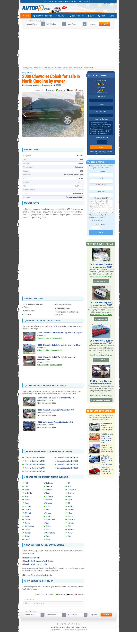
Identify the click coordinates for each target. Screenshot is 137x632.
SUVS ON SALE (100, 318)
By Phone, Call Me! (96, 220)
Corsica (49, 486)
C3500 (27, 516)
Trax (69, 526)
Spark (70, 500)
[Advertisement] (68, 47)
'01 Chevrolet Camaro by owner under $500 (101, 380)
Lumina (48, 516)
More (112, 16)
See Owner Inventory (102, 92)
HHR (47, 510)
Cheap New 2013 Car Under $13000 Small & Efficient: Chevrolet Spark (107, 456)
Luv (47, 523)
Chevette (28, 533)
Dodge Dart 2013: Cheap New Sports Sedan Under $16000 (107, 467)
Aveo (26, 496)
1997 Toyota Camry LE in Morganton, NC (56, 410)
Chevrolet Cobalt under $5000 (35, 471)
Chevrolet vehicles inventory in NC (35, 564)
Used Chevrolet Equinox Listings (101, 314)
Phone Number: (101, 112)
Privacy (78, 627)
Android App (55, 627)
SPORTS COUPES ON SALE (100, 398)
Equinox (49, 500)
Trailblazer (71, 519)
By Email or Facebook (97, 217)
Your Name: (101, 171)
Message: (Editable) (101, 119)
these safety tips (103, 151)
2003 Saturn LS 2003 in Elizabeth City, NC (56, 398)
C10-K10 (28, 506)
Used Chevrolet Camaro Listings (101, 393)
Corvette (49, 490)
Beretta (27, 500)
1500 (26, 483)
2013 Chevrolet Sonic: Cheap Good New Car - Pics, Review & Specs (107, 435)
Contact (83, 627)
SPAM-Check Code (101, 137)
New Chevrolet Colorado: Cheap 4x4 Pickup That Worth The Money (106, 445)
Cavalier (27, 529)
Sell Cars (60, 16)
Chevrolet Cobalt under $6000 (67, 458)
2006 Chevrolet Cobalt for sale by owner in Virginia (60, 333)
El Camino (49, 496)
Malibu (48, 526)
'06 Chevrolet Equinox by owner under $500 (101, 303)
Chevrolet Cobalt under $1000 (35, 458)
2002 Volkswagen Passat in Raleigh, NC (55, 422)
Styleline (71, 506)
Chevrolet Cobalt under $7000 (67, 461)
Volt (69, 536)
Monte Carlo (50, 533)
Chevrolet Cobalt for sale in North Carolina (38, 561)
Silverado (71, 493)
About (68, 627)
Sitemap (62, 627)
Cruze (48, 493)
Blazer (27, 503)
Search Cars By (77, 16)
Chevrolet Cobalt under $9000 (67, 468)
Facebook (51, 90)
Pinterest (80, 90)
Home (26, 16)
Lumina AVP (50, 519)
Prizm (48, 539)
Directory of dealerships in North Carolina (37, 575)
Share (108, 4)
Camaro (27, 519)
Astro (27, 490)
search (104, 24)
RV (69, 483)
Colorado (49, 483)
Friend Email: (101, 191)
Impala (48, 513)
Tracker (70, 516)
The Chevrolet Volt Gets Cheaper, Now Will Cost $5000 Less (107, 424)
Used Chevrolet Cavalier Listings (101, 276)
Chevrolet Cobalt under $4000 (35, 468)
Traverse (71, 523)
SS (69, 503)
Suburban (71, 510)
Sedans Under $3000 (74, 197)
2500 (26, 486)
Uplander (71, 529)
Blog (91, 16)
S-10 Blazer (72, 490)
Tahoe (70, 513)
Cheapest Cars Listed (43, 16)
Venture (70, 533)
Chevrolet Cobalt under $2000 (35, 461)
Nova (48, 536)
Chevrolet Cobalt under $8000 (67, 464)
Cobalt (27, 539)
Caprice (27, 523)
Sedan (79, 156)
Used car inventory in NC (32, 558)
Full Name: (101, 97)
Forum (101, 16)
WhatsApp (61, 90)
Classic (27, 536)
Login (114, 4)
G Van (48, 506)
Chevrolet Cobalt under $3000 (35, 464)
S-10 (69, 486)
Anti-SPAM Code (101, 224)
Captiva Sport (29, 526)
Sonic (70, 496)
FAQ (73, 627)
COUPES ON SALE (100, 358)
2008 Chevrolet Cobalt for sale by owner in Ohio (59, 345)
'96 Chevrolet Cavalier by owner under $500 (101, 340)
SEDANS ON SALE (100, 281)
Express (49, 503)
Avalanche (28, 493)
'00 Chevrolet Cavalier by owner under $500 (101, 265)
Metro (48, 529)
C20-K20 (28, 510)
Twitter (70, 90)
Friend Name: (101, 185)
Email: (101, 104)
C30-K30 (28, 513)
